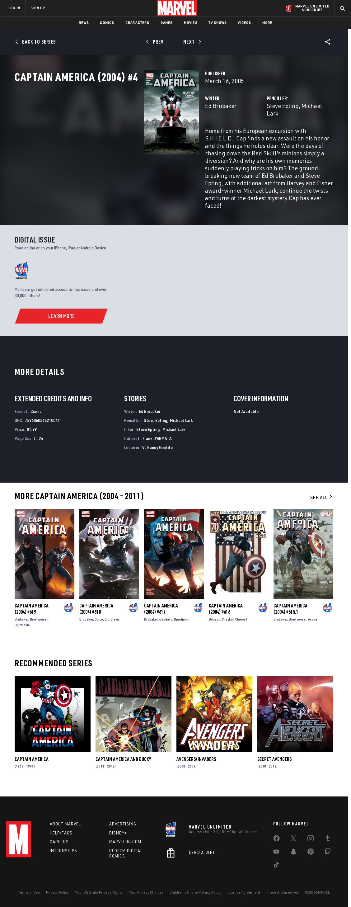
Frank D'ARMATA (157, 443)
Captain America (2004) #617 (161, 613)
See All (321, 502)
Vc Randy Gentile (157, 452)
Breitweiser (39, 623)
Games (167, 22)
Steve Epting (238, 133)
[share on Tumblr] (328, 839)
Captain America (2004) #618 (96, 613)
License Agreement (243, 892)
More (267, 22)
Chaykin (228, 623)
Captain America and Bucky (123, 764)
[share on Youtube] (276, 853)
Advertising (122, 823)
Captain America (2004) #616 (226, 613)
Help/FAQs (61, 832)
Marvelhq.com (125, 841)
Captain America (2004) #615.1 (290, 613)
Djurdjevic (22, 629)
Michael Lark (273, 133)
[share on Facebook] (276, 840)
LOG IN (14, 8)
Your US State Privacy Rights (99, 892)
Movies (190, 22)
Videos (244, 22)
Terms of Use (29, 892)
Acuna (312, 623)
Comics (107, 22)
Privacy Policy (57, 892)
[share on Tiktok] (276, 866)
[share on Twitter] (293, 839)
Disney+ (118, 832)
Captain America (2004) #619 (32, 613)
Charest (241, 623)
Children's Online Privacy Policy (195, 892)
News (84, 22)
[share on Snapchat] (293, 853)
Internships (63, 850)
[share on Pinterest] (310, 853)
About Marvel (65, 823)
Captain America (32, 764)
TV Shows (217, 22)
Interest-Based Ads (282, 892)
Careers (59, 841)
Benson (214, 623)
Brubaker (21, 623)
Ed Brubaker (130, 133)
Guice (99, 623)
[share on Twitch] (328, 853)
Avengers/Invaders (196, 764)
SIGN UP (37, 8)
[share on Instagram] (310, 839)
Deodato (165, 623)
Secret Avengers (274, 764)
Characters (137, 22)
